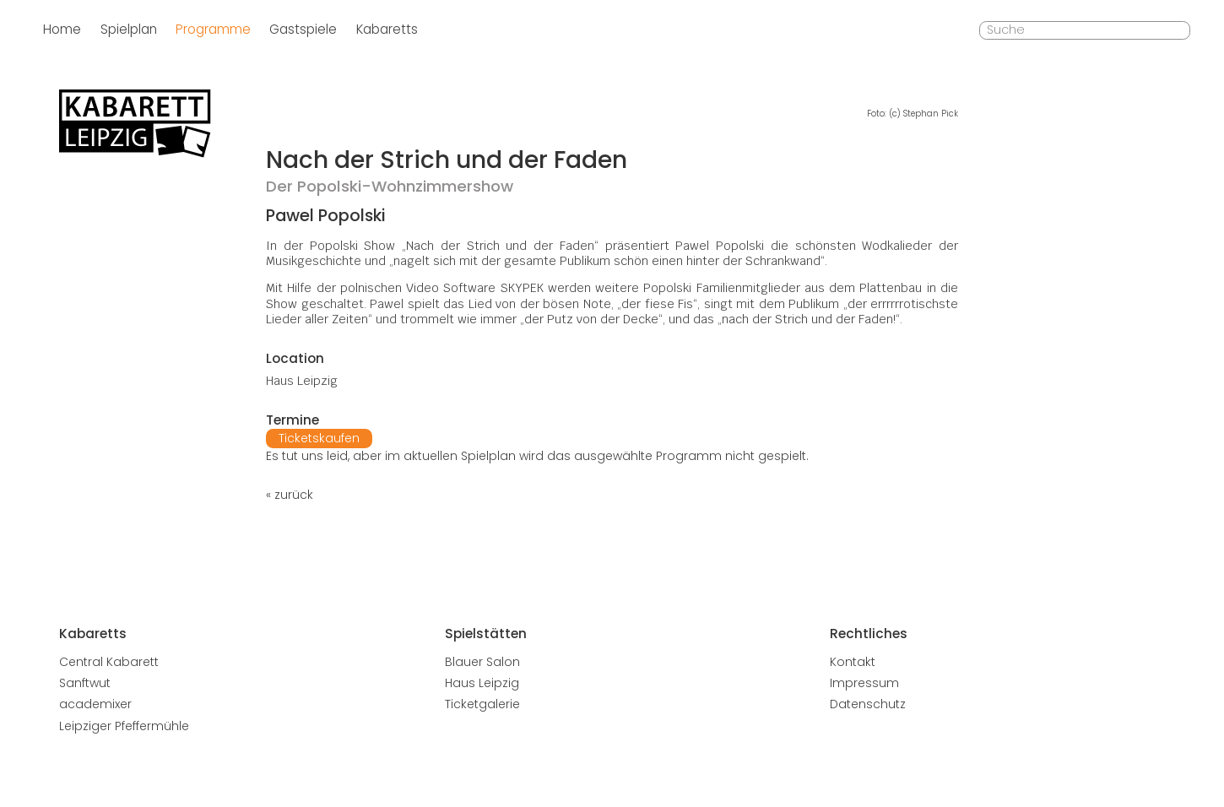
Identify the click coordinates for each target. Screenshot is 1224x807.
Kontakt (852, 661)
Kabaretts (387, 29)
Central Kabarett (109, 661)
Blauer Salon (482, 661)
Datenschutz (868, 704)
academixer (95, 704)
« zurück (289, 494)
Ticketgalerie (482, 704)
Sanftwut (85, 682)
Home (62, 29)
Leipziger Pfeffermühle (124, 726)
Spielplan (128, 29)
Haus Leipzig (482, 682)
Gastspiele (303, 29)
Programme (213, 29)
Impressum (864, 682)
